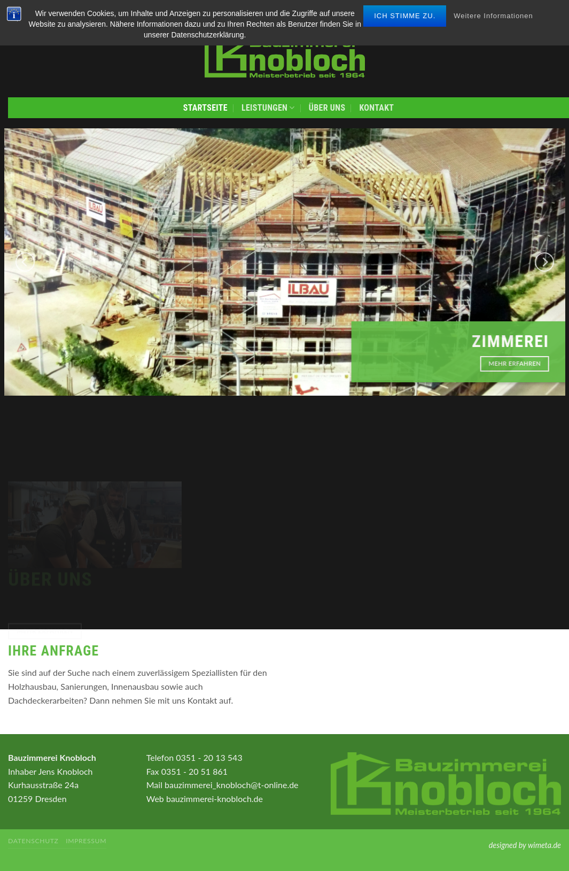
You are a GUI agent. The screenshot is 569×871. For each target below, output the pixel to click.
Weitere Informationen (493, 16)
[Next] (544, 262)
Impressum (86, 841)
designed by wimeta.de (525, 845)
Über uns (327, 108)
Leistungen (268, 108)
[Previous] (25, 262)
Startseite (205, 108)
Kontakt (376, 108)
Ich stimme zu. (404, 16)
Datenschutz (33, 841)
